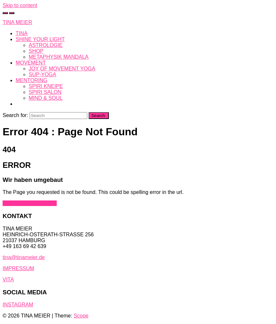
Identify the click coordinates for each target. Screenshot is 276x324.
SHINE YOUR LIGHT (40, 39)
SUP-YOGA (42, 74)
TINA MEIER (17, 22)
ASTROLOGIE (46, 45)
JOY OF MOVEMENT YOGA (62, 68)
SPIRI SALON (45, 92)
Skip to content (20, 5)
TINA (21, 33)
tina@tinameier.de (24, 257)
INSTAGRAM (18, 304)
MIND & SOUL (46, 98)
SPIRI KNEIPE (46, 86)
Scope (81, 315)
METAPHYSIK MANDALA (59, 57)
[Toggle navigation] (11, 13)
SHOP (36, 51)
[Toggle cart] (5, 13)
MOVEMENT (31, 63)
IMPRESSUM (18, 268)
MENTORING (31, 80)
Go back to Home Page (30, 203)
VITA (8, 279)
